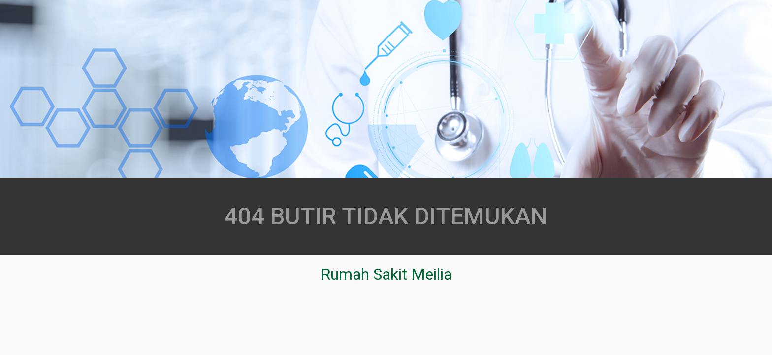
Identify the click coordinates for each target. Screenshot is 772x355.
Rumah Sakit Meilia (386, 274)
